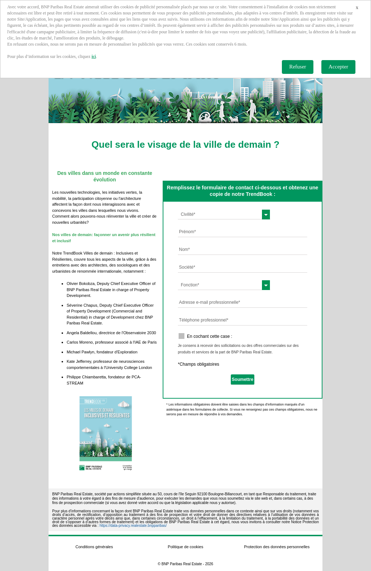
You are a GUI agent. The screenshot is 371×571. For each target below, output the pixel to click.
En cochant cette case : (209, 336)
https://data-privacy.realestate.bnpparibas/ (133, 526)
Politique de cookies (185, 547)
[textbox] (224, 214)
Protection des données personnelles (276, 547)
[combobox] (224, 214)
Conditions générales (94, 547)
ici (94, 56)
